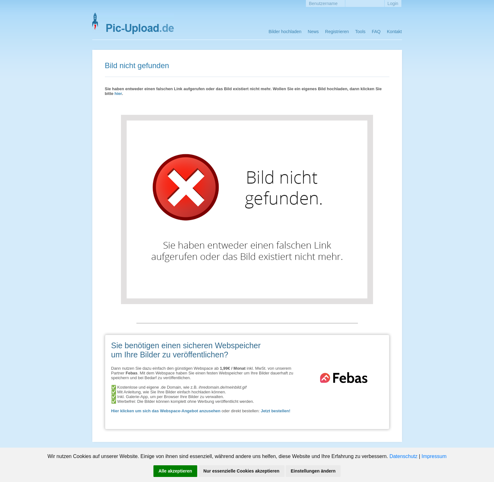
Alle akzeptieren (175, 470)
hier (118, 93)
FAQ (376, 31)
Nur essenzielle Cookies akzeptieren (241, 470)
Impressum (434, 456)
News (313, 31)
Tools (360, 31)
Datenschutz (403, 456)
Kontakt (394, 31)
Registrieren (337, 31)
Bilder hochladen (285, 31)
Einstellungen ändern (313, 470)
